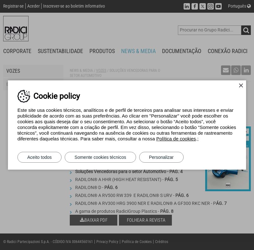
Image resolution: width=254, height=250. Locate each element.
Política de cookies (176, 138)
